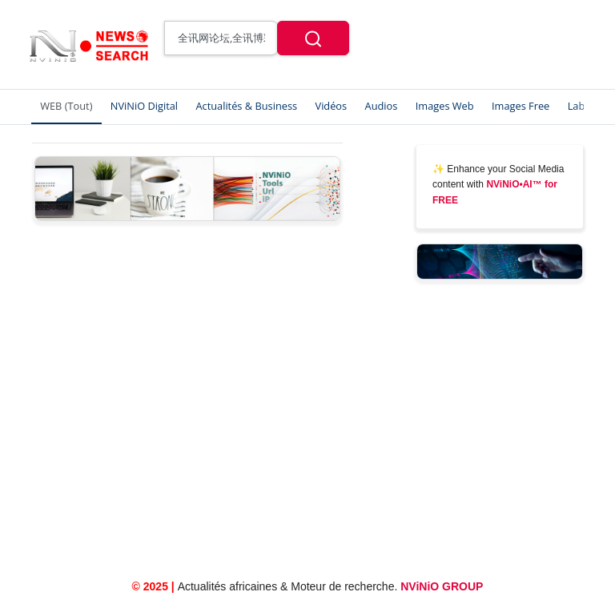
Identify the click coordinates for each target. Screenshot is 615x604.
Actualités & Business (246, 106)
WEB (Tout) (66, 106)
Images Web (445, 106)
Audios (381, 106)
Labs (579, 106)
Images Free (520, 106)
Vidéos (332, 106)
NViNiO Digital (144, 106)
